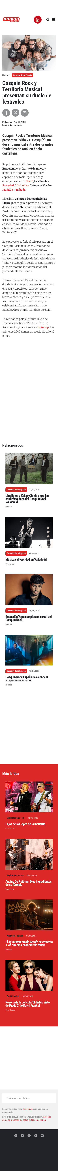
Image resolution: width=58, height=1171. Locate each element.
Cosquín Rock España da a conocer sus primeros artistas (26, 629)
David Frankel (13, 946)
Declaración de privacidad (29, 1161)
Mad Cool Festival (15, 886)
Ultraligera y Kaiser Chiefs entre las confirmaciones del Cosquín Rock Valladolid (27, 449)
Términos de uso (29, 1164)
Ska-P (29, 181)
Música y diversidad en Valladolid (26, 510)
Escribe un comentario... (18, 1048)
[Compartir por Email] (25, 113)
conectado (28, 1059)
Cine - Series (10, 960)
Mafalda (7, 189)
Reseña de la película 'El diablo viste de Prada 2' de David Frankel (27, 954)
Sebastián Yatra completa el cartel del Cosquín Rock (28, 568)
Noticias (8, 457)
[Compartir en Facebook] (6, 113)
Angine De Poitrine (15, 825)
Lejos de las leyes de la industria (25, 774)
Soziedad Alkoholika (15, 185)
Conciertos (9, 514)
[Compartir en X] (15, 113)
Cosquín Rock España (22, 75)
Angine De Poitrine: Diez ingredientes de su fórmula (28, 833)
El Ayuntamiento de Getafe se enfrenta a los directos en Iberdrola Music (29, 893)
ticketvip (43, 327)
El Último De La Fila (15, 768)
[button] (38, 20)
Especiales (9, 839)
